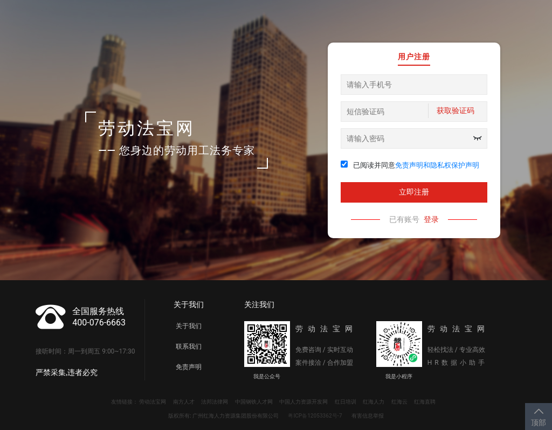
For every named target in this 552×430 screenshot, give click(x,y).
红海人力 (373, 402)
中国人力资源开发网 (303, 402)
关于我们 (189, 326)
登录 (431, 219)
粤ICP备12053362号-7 (315, 416)
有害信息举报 (367, 416)
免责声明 (189, 367)
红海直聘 (425, 402)
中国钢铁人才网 (254, 402)
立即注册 (414, 192)
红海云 (399, 402)
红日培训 (345, 402)
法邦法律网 (214, 402)
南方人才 (184, 402)
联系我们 (189, 346)
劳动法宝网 (152, 402)
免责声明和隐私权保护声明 (437, 165)
